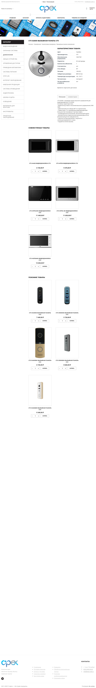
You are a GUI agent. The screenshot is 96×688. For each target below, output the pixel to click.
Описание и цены (59, 678)
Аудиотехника (8, 93)
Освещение (7, 101)
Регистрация (50, 1)
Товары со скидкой (79, 18)
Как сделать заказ (39, 676)
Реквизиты (57, 667)
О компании (37, 667)
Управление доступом (11, 63)
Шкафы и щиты (8, 97)
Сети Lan (6, 76)
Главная (13, 18)
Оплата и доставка (43, 18)
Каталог (26, 18)
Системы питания (10, 72)
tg (2, 678)
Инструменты (8, 111)
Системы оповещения (11, 89)
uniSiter (92, 686)
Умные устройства (10, 59)
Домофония (8, 55)
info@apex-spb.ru (90, 1)
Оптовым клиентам (39, 669)
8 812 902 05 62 (79, 1)
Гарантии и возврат (40, 674)
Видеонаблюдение (10, 46)
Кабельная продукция (11, 84)
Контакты (61, 18)
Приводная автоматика (12, 67)
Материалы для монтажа (9, 106)
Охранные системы (10, 50)
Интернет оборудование (12, 80)
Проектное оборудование (8, 116)
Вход (44, 1)
